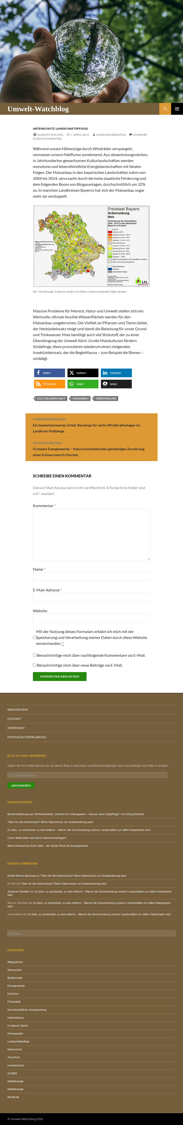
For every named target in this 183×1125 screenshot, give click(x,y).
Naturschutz (14, 1049)
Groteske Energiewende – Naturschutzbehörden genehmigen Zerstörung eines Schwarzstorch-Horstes (91, 448)
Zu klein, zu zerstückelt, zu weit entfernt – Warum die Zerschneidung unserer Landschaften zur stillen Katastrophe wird (78, 829)
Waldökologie (15, 1081)
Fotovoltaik (14, 1001)
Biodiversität (14, 977)
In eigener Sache (17, 1025)
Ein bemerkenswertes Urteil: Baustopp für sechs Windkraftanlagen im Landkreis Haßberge (91, 424)
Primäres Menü (177, 109)
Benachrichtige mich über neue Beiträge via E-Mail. (80, 665)
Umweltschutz (15, 1065)
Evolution (13, 993)
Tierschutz (13, 1057)
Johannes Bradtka (111, 135)
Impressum (15, 728)
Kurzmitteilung (50, 135)
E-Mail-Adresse (47, 589)
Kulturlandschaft (51, 398)
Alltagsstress (15, 962)
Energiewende (16, 985)
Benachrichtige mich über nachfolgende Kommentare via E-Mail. (91, 655)
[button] (49, 373)
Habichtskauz (15, 1017)
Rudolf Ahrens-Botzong (21, 875)
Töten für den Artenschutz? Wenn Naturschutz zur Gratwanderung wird (50, 821)
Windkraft (13, 1097)
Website (40, 610)
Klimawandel (15, 1033)
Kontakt (14, 719)
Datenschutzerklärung (26, 737)
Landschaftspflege (72, 128)
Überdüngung (106, 398)
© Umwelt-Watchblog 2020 (25, 1119)
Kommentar (44, 505)
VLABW (12, 1073)
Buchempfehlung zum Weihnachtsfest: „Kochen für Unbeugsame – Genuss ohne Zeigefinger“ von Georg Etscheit (75, 814)
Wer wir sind (17, 709)
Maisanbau (80, 398)
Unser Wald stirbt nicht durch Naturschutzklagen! (36, 837)
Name (39, 569)
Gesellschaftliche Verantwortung (26, 1009)
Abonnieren (21, 785)
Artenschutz (43, 128)
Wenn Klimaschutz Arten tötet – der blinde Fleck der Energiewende (47, 845)
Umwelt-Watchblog (38, 109)
